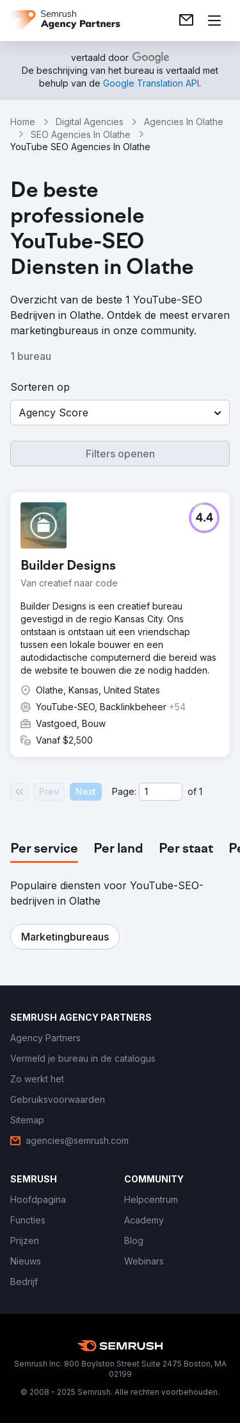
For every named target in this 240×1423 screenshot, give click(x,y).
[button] (120, 412)
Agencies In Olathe (183, 121)
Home (22, 121)
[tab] (44, 849)
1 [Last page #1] (200, 791)
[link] (186, 20)
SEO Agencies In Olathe (81, 134)
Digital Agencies (90, 121)
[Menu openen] (214, 20)
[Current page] (161, 791)
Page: (124, 791)
